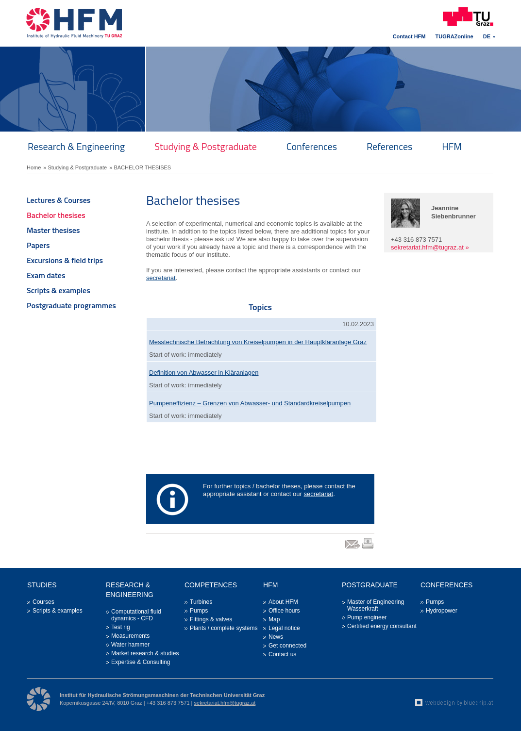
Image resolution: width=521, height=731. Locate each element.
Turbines (201, 601)
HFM (452, 146)
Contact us (282, 654)
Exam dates (46, 275)
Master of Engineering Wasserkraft (375, 605)
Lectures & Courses (58, 200)
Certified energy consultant (382, 626)
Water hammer (130, 644)
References (389, 146)
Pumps (199, 610)
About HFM (283, 601)
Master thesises (53, 230)
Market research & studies (145, 653)
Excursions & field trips (65, 260)
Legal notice (284, 628)
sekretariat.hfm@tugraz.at (427, 247)
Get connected (287, 645)
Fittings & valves (211, 619)
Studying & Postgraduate (205, 146)
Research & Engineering (76, 146)
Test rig (120, 627)
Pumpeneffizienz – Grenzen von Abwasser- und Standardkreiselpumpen (250, 403)
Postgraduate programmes (71, 305)
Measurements (130, 635)
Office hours (284, 610)
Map (274, 619)
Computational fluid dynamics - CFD (136, 615)
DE (486, 36)
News (276, 636)
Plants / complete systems (223, 628)
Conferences (311, 146)
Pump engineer (367, 617)
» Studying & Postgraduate (75, 167)
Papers (38, 245)
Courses (43, 601)
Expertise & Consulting (140, 662)
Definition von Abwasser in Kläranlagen (203, 372)
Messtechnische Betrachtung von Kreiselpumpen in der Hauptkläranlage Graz (258, 342)
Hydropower (441, 610)
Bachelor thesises (56, 215)
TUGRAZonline (454, 36)
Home (34, 167)
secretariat (161, 278)
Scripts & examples (58, 290)
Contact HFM (409, 36)
